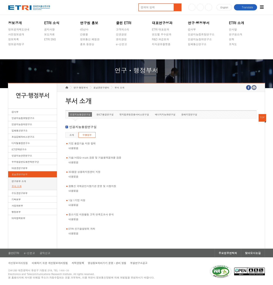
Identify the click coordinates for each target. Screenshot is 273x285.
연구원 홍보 (89, 23)
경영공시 (13, 53)
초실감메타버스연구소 (201, 53)
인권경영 (121, 34)
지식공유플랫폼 (161, 44)
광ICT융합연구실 (105, 114)
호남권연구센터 (101, 87)
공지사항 (49, 29)
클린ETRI (13, 253)
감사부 (192, 29)
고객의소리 (122, 29)
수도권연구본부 (19, 193)
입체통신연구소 (197, 44)
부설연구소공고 (138, 263)
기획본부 (16, 199)
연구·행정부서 (198, 23)
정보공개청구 (16, 44)
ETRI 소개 (236, 23)
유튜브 (191, 7)
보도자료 (49, 34)
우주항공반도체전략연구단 (25, 161)
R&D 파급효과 (160, 39)
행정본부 (16, 211)
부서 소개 (16, 186)
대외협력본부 (18, 218)
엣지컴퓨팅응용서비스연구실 (134, 114)
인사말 (233, 29)
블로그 (200, 7)
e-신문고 (121, 44)
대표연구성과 (162, 23)
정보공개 (15, 23)
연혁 (231, 39)
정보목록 (13, 39)
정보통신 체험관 (90, 39)
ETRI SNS (50, 39)
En (224, 7)
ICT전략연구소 (19, 149)
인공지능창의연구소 (200, 39)
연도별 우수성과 (161, 34)
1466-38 (64, 270)
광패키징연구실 (189, 114)
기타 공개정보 (237, 53)
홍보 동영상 (87, 44)
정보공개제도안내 (18, 29)
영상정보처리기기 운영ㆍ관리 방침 (107, 263)
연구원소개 (235, 34)
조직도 (233, 44)
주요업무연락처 (228, 253)
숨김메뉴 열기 (10, 49)
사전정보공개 (16, 34)
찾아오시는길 (253, 253)
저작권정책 (78, 263)
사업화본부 (17, 205)
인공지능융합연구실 (80, 114)
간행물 (84, 34)
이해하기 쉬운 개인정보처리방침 (50, 263)
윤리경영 (121, 39)
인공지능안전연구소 (22, 155)
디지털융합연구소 (21, 143)
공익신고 (121, 53)
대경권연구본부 (19, 168)
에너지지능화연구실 (165, 114)
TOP (262, 117)
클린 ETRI (123, 23)
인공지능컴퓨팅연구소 (201, 34)
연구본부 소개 (19, 181)
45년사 (84, 29)
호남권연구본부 (19, 174)
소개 (71, 134)
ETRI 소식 (52, 23)
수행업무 (87, 134)
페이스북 (208, 7)
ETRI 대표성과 (160, 29)
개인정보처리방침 (18, 263)
